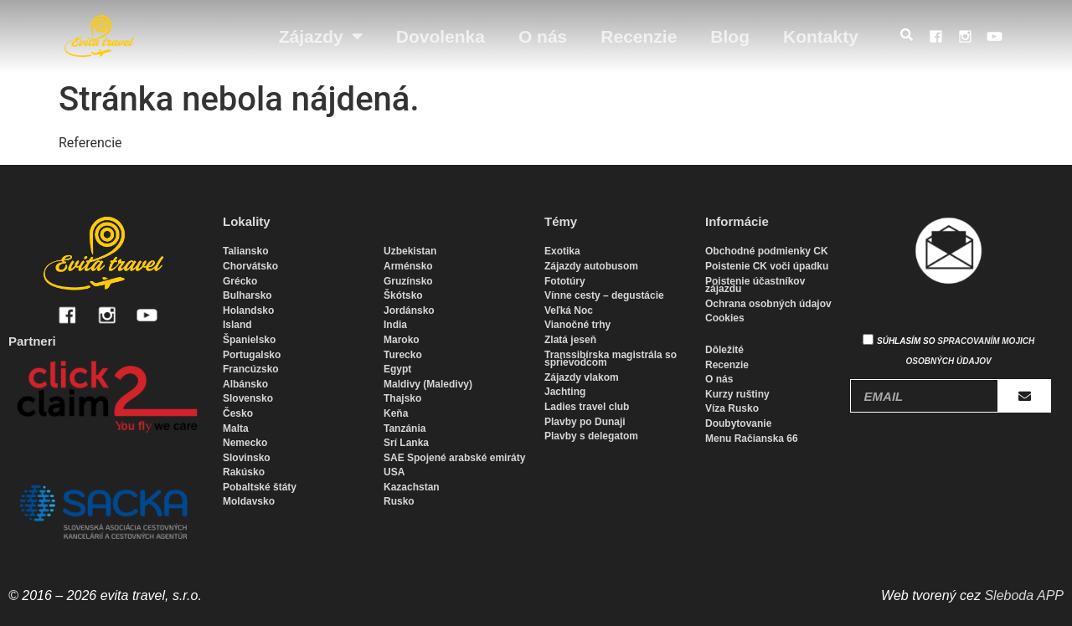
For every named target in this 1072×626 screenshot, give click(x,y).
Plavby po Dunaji (585, 422)
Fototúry (564, 281)
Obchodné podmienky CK (766, 251)
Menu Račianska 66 (751, 438)
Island (237, 325)
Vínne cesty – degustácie (604, 295)
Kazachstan (412, 487)
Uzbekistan (410, 251)
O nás (542, 36)
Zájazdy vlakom (581, 377)
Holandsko (248, 310)
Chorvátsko (250, 266)
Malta (236, 428)
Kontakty (820, 36)
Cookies (725, 318)
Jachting (564, 392)
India (395, 325)
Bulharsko (247, 295)
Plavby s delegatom (591, 436)
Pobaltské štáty (259, 487)
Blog (730, 36)
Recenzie (638, 36)
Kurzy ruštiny (737, 394)
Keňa (396, 413)
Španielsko (249, 340)
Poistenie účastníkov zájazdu (755, 285)
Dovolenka (440, 36)
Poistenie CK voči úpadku (766, 266)
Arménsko (408, 266)
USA (394, 472)
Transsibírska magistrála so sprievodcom (610, 359)
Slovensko (248, 398)
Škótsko (403, 295)
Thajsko (402, 398)
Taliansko (245, 251)
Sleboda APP (1024, 595)
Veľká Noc (568, 310)
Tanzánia (404, 428)
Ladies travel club (586, 407)
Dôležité (724, 350)
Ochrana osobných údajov (768, 304)
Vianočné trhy (577, 325)
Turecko (403, 355)
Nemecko (245, 443)
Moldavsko (249, 501)
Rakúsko (244, 472)
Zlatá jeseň (570, 340)
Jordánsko (409, 310)
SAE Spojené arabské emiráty (454, 458)
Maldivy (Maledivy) (428, 384)
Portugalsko (252, 355)
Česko (238, 413)
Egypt (397, 369)
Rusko (399, 501)
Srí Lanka (406, 443)
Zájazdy (321, 36)
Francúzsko (251, 369)
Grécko (240, 281)
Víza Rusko (732, 408)
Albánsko (245, 384)
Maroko (402, 340)
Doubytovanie (738, 423)
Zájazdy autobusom (591, 266)
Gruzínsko (408, 281)
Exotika (562, 251)
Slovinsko (247, 458)
